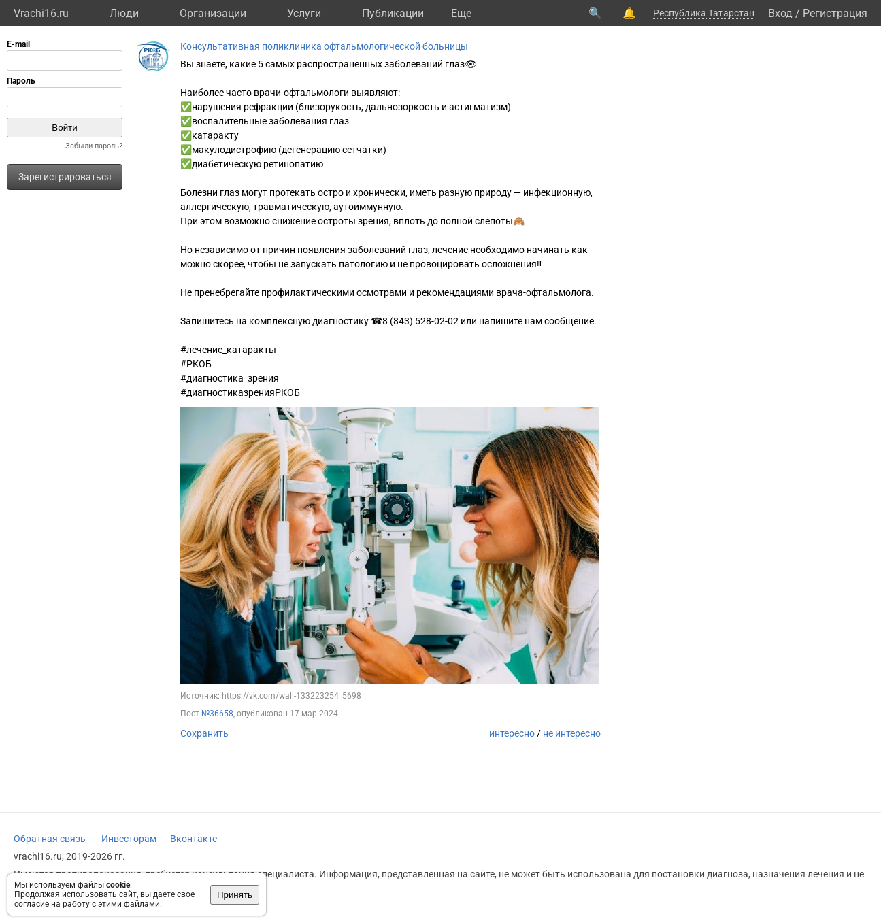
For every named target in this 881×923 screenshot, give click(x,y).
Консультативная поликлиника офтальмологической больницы (324, 46)
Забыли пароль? (93, 145)
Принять (234, 895)
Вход (780, 13)
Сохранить (204, 733)
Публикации (393, 13)
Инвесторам (128, 838)
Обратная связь (50, 838)
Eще (461, 13)
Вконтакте (193, 838)
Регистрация (835, 13)
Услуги (304, 13)
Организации (213, 13)
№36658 (217, 713)
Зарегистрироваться (65, 176)
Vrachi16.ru (41, 13)
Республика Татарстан (703, 12)
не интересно (572, 733)
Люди (124, 13)
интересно (512, 733)
